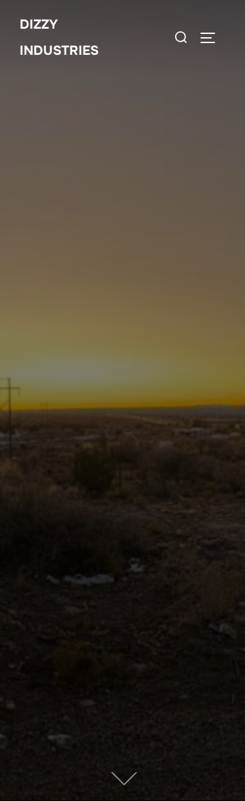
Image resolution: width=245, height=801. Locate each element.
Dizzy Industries (59, 37)
